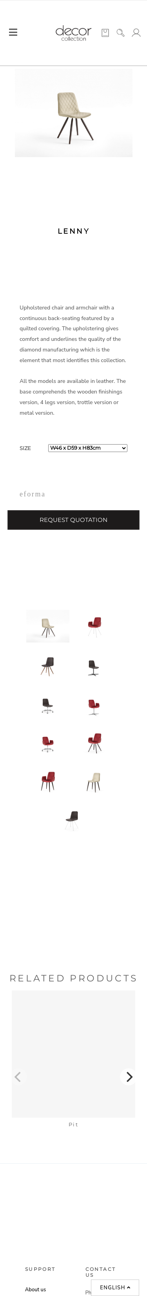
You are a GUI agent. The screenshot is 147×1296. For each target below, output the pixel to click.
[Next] (128, 1076)
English (115, 1287)
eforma (33, 494)
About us (35, 1289)
